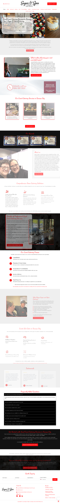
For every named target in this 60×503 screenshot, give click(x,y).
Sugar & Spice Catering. (28, 501)
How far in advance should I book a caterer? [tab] (13, 407)
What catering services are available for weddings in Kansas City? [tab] (16, 413)
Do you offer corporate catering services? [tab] (12, 418)
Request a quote (52, 3)
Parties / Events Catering (50, 497)
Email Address (30, 477)
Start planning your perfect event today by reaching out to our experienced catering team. (30, 286)
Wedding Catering (49, 487)
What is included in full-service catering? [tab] (12, 404)
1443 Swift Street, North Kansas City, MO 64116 (26, 487)
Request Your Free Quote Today (30, 444)
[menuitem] (4, 9)
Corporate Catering (49, 489)
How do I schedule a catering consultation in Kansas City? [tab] (15, 421)
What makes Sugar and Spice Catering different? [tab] (13, 424)
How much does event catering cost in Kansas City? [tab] (14, 394)
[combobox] (41, 479)
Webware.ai (40, 501)
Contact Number (43, 477)
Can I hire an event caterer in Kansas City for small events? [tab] (15, 415)
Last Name (17, 477)
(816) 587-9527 (20, 489)
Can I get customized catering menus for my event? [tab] (14, 402)
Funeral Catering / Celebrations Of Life (49, 492)
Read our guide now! (36, 75)
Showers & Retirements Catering (50, 495)
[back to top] (58, 501)
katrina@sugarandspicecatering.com (25, 492)
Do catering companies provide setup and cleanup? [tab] (14, 410)
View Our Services (30, 126)
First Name (5, 477)
